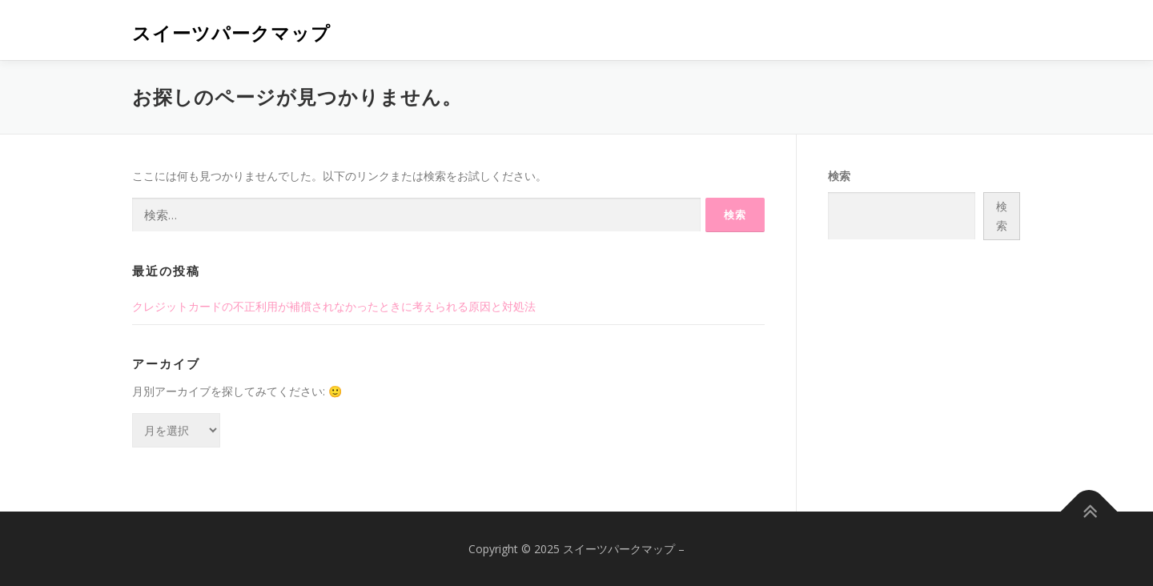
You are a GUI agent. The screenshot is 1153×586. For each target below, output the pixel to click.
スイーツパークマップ (231, 32)
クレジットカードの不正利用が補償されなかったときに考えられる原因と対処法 (334, 306)
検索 (839, 175)
